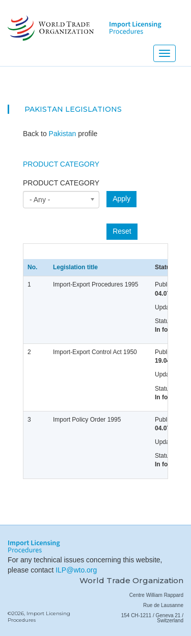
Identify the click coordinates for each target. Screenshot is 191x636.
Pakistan (43, 109)
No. (32, 267)
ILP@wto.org (76, 570)
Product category (61, 183)
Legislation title (75, 267)
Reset (122, 231)
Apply (121, 199)
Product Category (61, 164)
